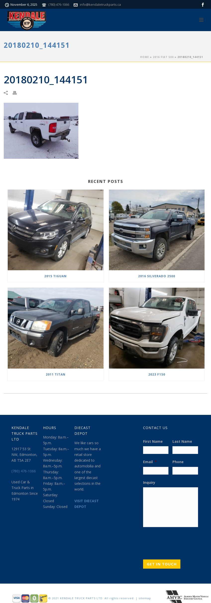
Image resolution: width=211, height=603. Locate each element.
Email (150, 462)
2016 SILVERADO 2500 (156, 276)
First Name (153, 441)
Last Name (182, 441)
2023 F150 (156, 374)
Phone (178, 462)
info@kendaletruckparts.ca (100, 4)
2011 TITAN (55, 374)
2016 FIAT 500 (163, 57)
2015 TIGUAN (55, 276)
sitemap (145, 598)
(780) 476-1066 (58, 4)
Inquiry (149, 482)
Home (144, 57)
